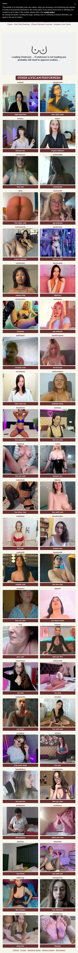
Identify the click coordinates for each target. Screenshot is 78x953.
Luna (20, 625)
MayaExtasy (20, 661)
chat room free (20, 114)
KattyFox (57, 480)
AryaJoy (57, 733)
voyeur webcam (57, 151)
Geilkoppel (20, 335)
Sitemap (16, 950)
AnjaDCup (20, 444)
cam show (20, 874)
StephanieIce (58, 769)
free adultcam (20, 440)
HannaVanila (57, 263)
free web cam (57, 729)
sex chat (57, 693)
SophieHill (20, 552)
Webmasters (60, 950)
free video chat (58, 114)
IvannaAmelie (20, 227)
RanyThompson (57, 335)
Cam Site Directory (22, 24)
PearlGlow (20, 733)
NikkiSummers (57, 372)
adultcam (57, 295)
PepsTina (20, 842)
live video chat (20, 512)
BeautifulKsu (20, 769)
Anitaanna (20, 588)
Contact (23, 950)
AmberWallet (57, 155)
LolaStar (58, 625)
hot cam (20, 548)
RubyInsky (58, 842)
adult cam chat (57, 837)
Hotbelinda (20, 480)
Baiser (57, 118)
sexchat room (20, 368)
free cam (20, 187)
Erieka (57, 444)
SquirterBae (20, 263)
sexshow (20, 331)
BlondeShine (57, 878)
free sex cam (58, 259)
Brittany (20, 118)
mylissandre (20, 697)
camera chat (20, 295)
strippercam (57, 548)
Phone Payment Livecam (41, 24)
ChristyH (57, 697)
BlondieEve (20, 408)
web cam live (58, 657)
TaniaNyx (57, 408)
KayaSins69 (57, 552)
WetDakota (20, 516)
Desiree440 (57, 191)
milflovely (20, 878)
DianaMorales (57, 516)
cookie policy (49, 12)
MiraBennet (20, 805)
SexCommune (20, 914)
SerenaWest (20, 372)
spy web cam (57, 874)
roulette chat (20, 584)
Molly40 (20, 82)
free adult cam (57, 512)
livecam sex (20, 151)
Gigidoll (58, 588)
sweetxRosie (20, 155)
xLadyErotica (57, 914)
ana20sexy (57, 805)
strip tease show (20, 765)
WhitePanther (20, 299)
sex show (20, 729)
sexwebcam (57, 187)
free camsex (20, 837)
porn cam (20, 657)
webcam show (57, 404)
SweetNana (57, 299)
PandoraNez (57, 227)
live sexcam (20, 910)
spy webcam (57, 223)
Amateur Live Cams (62, 24)
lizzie (20, 191)
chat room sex (20, 404)
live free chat (58, 584)
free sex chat (20, 476)
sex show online (57, 621)
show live (20, 946)
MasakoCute (57, 82)
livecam (58, 946)
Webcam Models (48, 950)
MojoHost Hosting (34, 950)
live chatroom (57, 910)
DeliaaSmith (57, 661)
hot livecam (57, 368)
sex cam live (20, 801)
